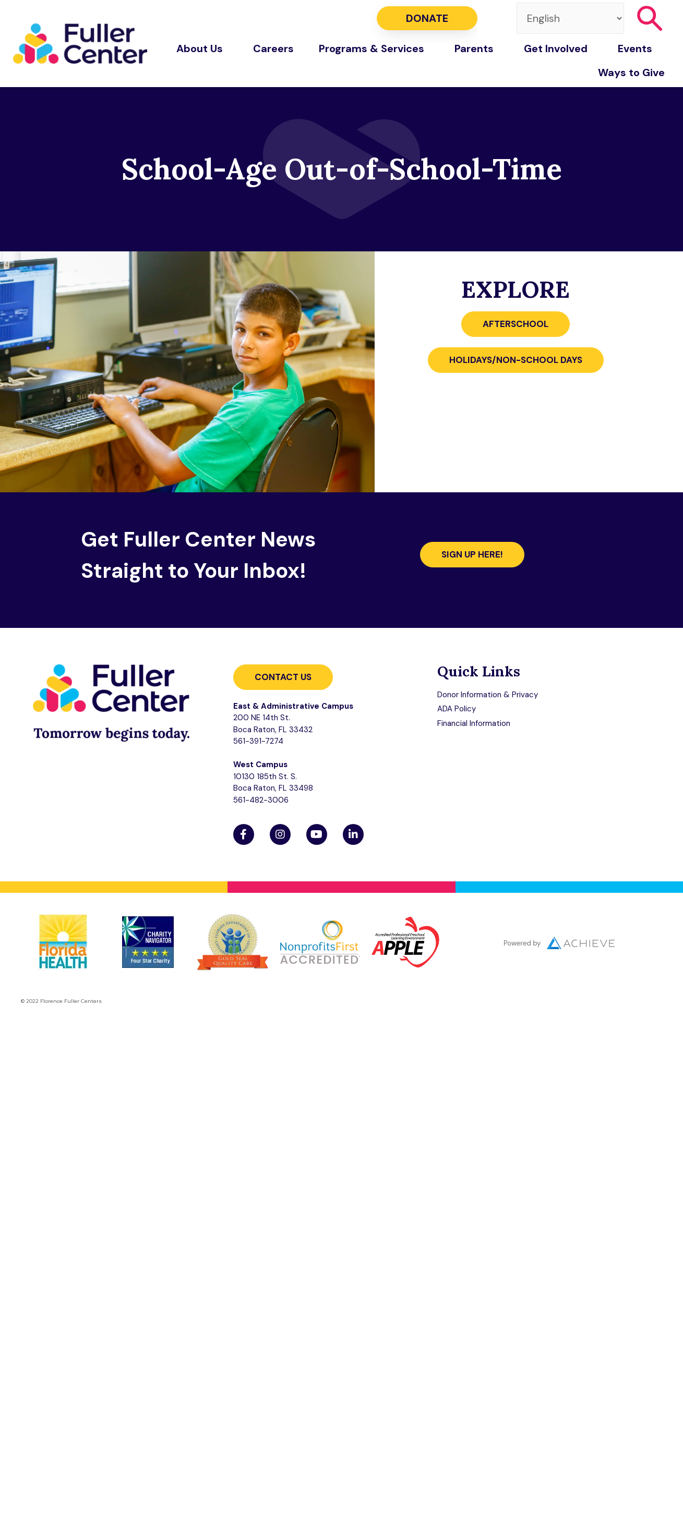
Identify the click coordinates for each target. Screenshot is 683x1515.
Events (637, 48)
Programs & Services (374, 48)
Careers (273, 48)
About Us (202, 48)
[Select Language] (570, 18)
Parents (476, 48)
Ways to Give (634, 72)
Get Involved (558, 48)
